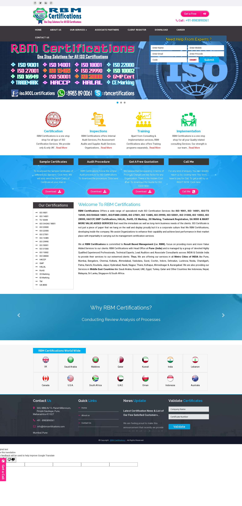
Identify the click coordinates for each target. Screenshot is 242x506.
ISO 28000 (44, 256)
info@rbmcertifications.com (51, 424)
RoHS (42, 270)
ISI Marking (44, 277)
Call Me (188, 191)
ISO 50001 (44, 245)
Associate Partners (107, 29)
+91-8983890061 (197, 20)
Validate (179, 424)
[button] (18, 314)
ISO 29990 (44, 241)
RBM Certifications (117, 440)
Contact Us (42, 37)
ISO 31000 (44, 249)
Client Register (137, 29)
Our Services (77, 29)
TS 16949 (44, 220)
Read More (61, 147)
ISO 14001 (44, 216)
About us (55, 29)
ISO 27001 (44, 234)
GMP (42, 263)
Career (181, 29)
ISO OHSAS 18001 (48, 223)
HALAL (43, 267)
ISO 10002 (44, 252)
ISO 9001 (43, 212)
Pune (45, 431)
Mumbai (37, 431)
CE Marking (45, 274)
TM (41, 281)
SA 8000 (43, 285)
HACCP (43, 259)
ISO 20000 (44, 227)
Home (38, 29)
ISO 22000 (44, 231)
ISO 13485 (44, 238)
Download (161, 29)
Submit (209, 59)
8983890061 (48, 418)
